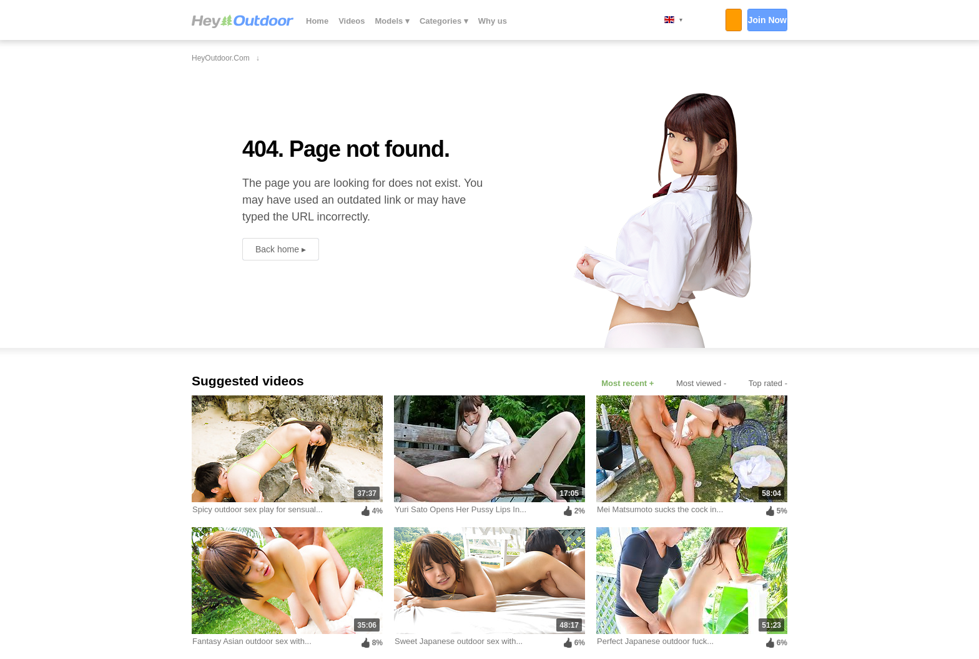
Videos (351, 21)
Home (317, 21)
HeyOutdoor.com (242, 21)
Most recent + (627, 383)
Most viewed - (701, 383)
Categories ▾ (444, 21)
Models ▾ (392, 21)
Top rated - (768, 383)
